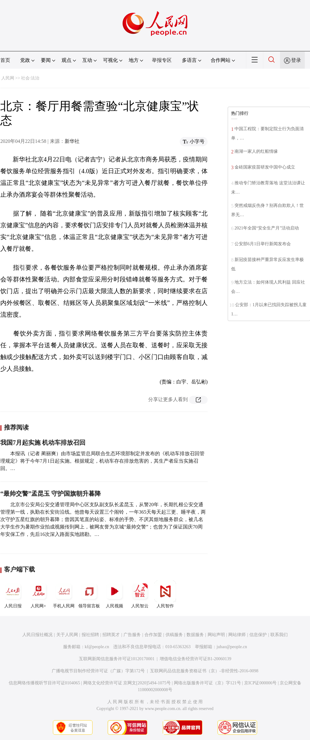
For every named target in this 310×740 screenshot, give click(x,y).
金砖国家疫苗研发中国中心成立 (265, 167)
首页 (5, 60)
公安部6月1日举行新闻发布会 (263, 244)
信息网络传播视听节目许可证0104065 (44, 683)
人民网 (7, 78)
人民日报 (13, 594)
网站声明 (216, 634)
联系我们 (279, 634)
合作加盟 (153, 634)
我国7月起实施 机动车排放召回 (42, 442)
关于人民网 (67, 634)
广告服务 (132, 634)
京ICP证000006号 (260, 683)
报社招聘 (90, 634)
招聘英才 (111, 634)
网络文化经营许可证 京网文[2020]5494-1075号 (127, 683)
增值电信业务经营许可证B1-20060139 (195, 659)
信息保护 (258, 634)
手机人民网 (64, 594)
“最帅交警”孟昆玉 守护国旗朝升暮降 (50, 493)
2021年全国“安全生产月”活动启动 (267, 228)
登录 (296, 60)
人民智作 (165, 594)
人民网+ (38, 594)
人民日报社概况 (37, 634)
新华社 (72, 141)
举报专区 (162, 60)
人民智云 (140, 594)
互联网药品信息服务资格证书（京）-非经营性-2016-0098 (204, 671)
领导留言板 (89, 594)
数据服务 (195, 634)
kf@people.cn (97, 646)
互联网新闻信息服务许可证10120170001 (117, 659)
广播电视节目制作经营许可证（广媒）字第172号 (98, 671)
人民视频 (114, 594)
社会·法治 (30, 78)
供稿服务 (174, 634)
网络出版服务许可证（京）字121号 (207, 683)
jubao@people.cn (232, 646)
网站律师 (237, 634)
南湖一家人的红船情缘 (256, 151)
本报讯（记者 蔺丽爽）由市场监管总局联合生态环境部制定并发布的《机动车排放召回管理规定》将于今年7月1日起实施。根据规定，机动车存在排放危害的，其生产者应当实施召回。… (102, 461)
